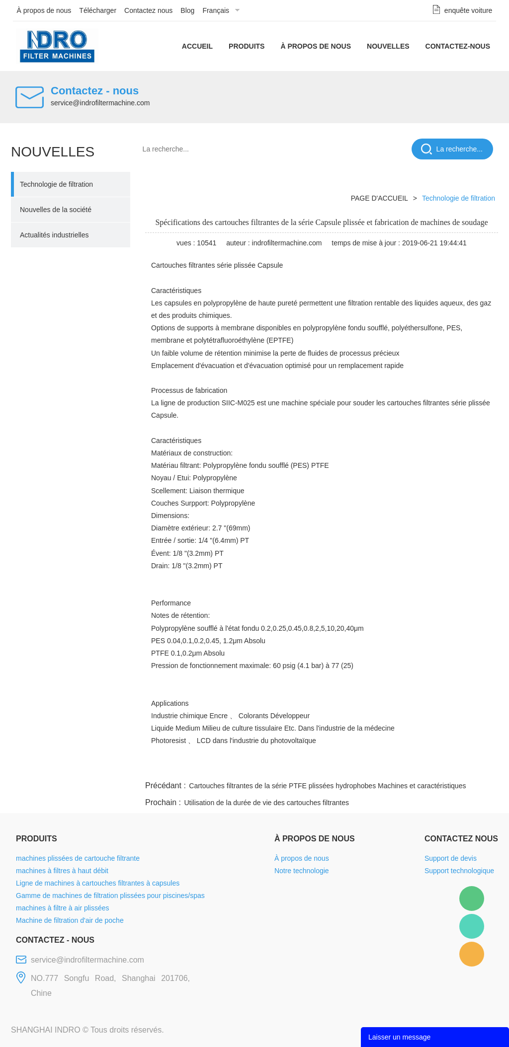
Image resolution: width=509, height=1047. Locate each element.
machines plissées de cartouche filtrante (78, 858)
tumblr (453, 766)
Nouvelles (388, 46)
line (346, 766)
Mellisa (471, 926)
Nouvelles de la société (55, 210)
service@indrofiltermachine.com (100, 103)
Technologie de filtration (56, 184)
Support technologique (459, 871)
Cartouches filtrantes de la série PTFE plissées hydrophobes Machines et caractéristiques (327, 786)
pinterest (427, 766)
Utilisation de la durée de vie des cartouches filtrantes (266, 803)
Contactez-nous (457, 46)
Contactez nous (148, 10)
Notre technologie (301, 871)
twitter (373, 766)
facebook (320, 766)
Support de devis (450, 858)
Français (215, 10)
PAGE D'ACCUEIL (379, 198)
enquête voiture (468, 10)
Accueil (197, 46)
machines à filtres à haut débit (62, 871)
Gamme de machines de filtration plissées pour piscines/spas (110, 895)
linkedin (480, 766)
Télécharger (97, 10)
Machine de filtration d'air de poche (70, 920)
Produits (246, 46)
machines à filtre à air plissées (62, 908)
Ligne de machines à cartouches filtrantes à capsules (97, 883)
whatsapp (400, 766)
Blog (187, 10)
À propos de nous (44, 10)
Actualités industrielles (54, 235)
